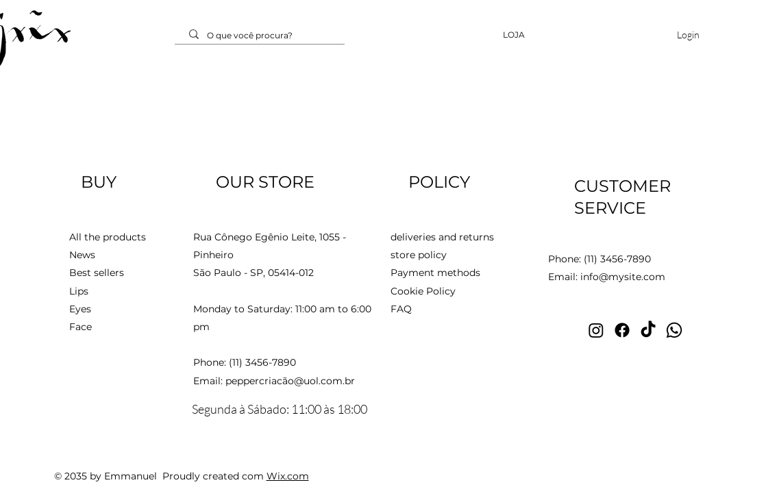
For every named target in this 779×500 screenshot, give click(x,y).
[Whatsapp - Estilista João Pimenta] (674, 330)
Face (80, 327)
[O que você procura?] (261, 36)
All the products (107, 237)
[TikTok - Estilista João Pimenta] (648, 330)
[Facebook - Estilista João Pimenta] (622, 330)
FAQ (401, 309)
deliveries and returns (442, 237)
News (82, 255)
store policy (419, 255)
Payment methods (435, 272)
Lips (78, 291)
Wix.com (288, 476)
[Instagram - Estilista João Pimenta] (596, 330)
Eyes (81, 309)
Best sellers (96, 272)
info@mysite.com (622, 277)
